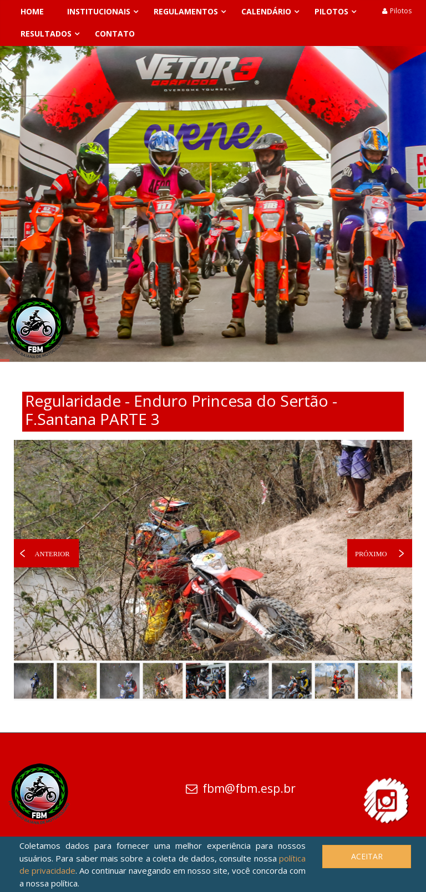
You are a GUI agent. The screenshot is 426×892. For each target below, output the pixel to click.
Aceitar (367, 856)
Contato (115, 33)
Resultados (46, 33)
